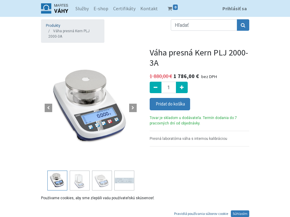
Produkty (53, 26)
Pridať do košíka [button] (170, 104)
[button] (48, 108)
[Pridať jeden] (182, 87)
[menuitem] (82, 8)
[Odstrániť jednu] (155, 87)
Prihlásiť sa (234, 8)
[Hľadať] (243, 25)
